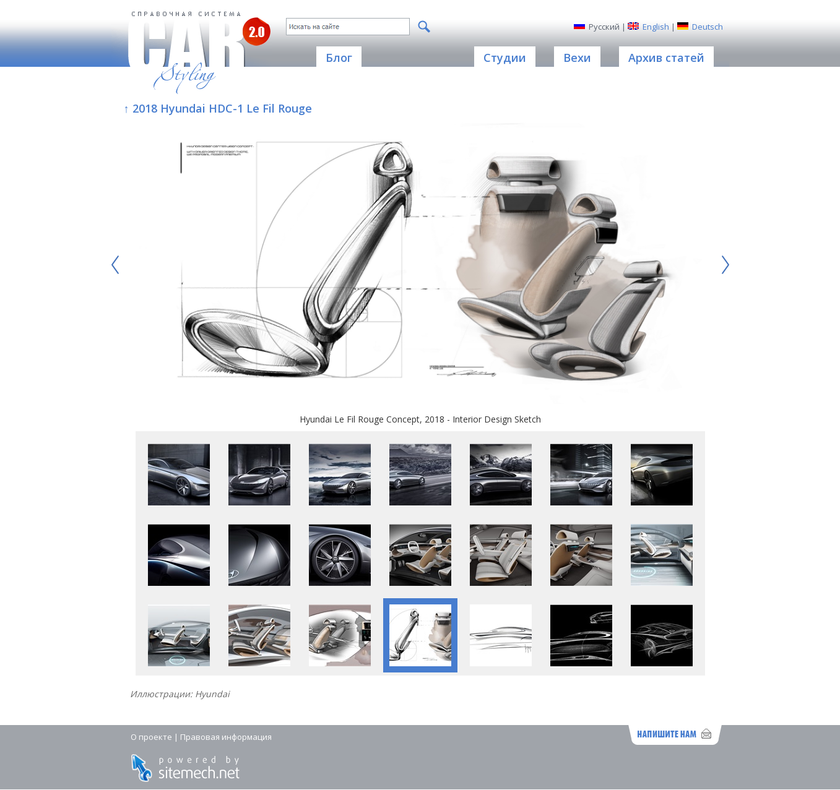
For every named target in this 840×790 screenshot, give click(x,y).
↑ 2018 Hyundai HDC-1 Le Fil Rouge (218, 108)
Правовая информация (226, 736)
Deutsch (707, 26)
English (656, 26)
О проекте (151, 736)
